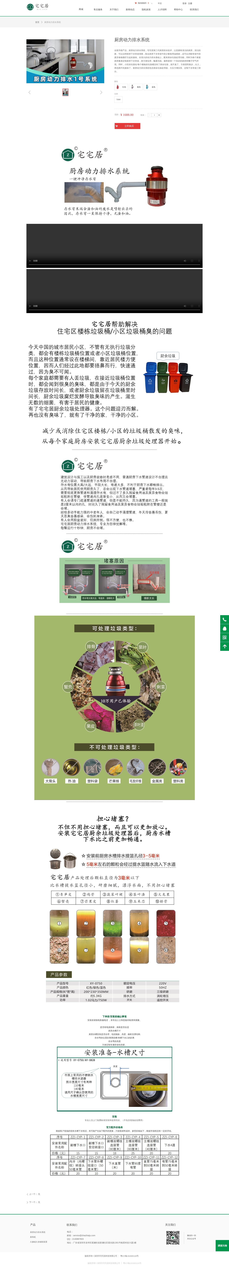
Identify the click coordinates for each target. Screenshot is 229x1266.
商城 (81, 9)
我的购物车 (142, 3)
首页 (37, 22)
